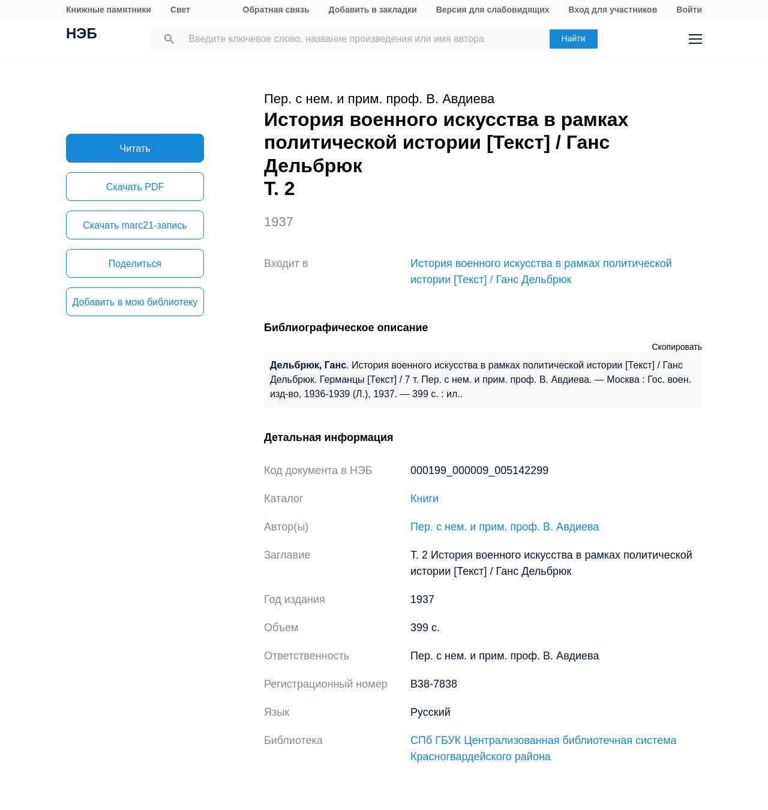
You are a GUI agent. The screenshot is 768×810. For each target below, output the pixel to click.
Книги (424, 499)
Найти (574, 38)
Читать (135, 148)
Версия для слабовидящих (493, 9)
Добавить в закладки (373, 9)
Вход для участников (613, 9)
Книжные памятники (108, 9)
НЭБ (81, 34)
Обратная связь (276, 9)
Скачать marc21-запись (135, 225)
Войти (689, 9)
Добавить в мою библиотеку (134, 302)
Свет (180, 9)
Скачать (135, 187)
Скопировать (677, 347)
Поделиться (135, 264)
